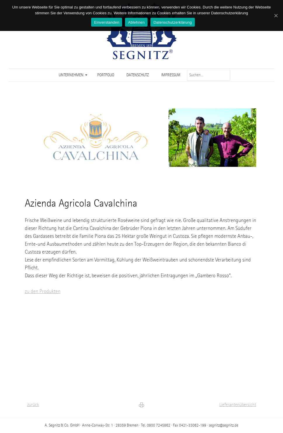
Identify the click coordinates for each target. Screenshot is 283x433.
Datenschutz (137, 75)
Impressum (170, 75)
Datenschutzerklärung (172, 22)
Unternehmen (71, 75)
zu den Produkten (42, 291)
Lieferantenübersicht (237, 405)
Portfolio (105, 75)
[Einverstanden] (276, 15)
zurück (33, 405)
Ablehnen (136, 22)
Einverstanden (106, 22)
